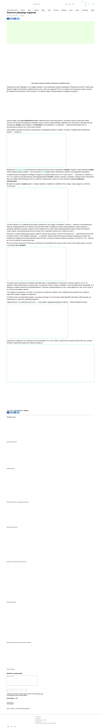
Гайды (43, 10)
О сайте (37, 718)
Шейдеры (63, 10)
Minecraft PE (20, 169)
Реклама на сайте (41, 720)
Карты (71, 10)
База (8, 708)
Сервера (36, 10)
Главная (38, 716)
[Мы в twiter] (69, 4)
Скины (77, 10)
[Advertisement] (50, 32)
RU (85, 3)
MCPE (43, 172)
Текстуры (56, 10)
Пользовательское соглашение (45, 723)
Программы (85, 10)
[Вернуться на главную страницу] (19, 720)
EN (85, 6)
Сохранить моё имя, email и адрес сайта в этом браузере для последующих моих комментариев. (25, 694)
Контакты (38, 721)
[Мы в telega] (72, 4)
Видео (92, 10)
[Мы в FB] (66, 4)
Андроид (25, 410)
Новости (23, 10)
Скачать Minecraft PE (12, 10)
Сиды (49, 10)
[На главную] (19, 4)
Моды (29, 10)
